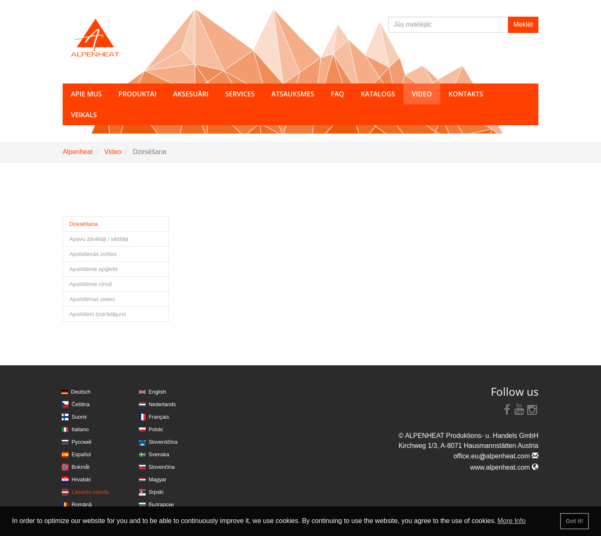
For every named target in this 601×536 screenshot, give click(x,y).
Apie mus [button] (86, 94)
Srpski (156, 492)
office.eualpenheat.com (495, 456)
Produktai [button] (138, 94)
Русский (81, 442)
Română (81, 504)
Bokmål (80, 467)
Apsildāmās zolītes (92, 254)
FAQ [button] (337, 94)
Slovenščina (163, 442)
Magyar (158, 479)
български (161, 504)
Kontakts (466, 94)
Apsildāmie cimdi (90, 284)
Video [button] (422, 94)
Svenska (159, 454)
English (157, 392)
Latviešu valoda (90, 492)
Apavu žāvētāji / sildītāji (98, 239)
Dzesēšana (83, 224)
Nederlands (162, 404)
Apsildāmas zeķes (92, 299)
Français (159, 417)
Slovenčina (162, 467)
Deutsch (81, 392)
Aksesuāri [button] (191, 94)
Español (81, 454)
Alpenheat (78, 151)
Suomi (78, 417)
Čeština (80, 404)
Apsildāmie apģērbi (93, 269)
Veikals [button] (84, 114)
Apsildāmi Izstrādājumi (97, 314)
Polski (156, 429)
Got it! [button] (574, 521)
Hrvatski (81, 479)
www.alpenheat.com (504, 467)
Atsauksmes (292, 94)
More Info (511, 520)
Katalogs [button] (378, 94)
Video (112, 151)
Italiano (79, 429)
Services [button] (240, 94)
